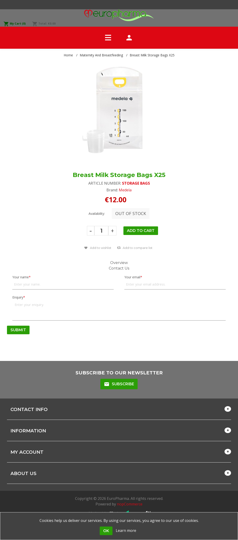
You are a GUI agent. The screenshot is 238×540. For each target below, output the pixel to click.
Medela (125, 190)
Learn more (126, 530)
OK (106, 531)
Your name (20, 277)
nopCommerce (129, 504)
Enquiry (17, 297)
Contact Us (119, 268)
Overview (119, 262)
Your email (132, 277)
